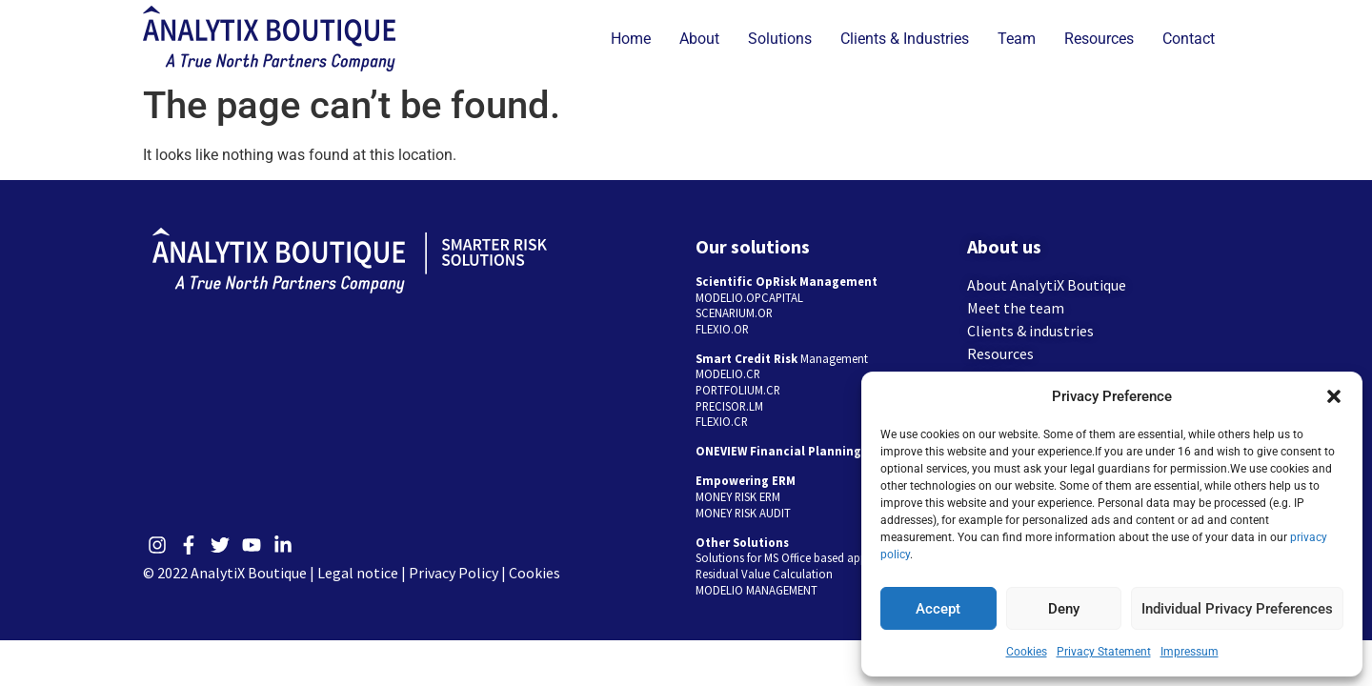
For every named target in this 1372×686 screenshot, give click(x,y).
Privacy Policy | (459, 572)
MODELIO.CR (728, 373)
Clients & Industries (904, 39)
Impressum (1189, 651)
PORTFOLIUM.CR (738, 389)
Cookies (1026, 651)
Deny (1063, 608)
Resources (1099, 39)
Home (631, 39)
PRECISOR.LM (729, 406)
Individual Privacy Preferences (1237, 608)
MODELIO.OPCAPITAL (749, 297)
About (699, 39)
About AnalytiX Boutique (1046, 284)
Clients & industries (1030, 330)
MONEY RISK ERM (738, 496)
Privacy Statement (1104, 651)
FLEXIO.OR (722, 328)
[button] (1333, 396)
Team (1017, 39)
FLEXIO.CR (722, 421)
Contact (1188, 39)
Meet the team (1015, 307)
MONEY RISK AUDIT (743, 512)
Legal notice (357, 572)
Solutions (780, 39)
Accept (938, 608)
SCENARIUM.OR (734, 312)
